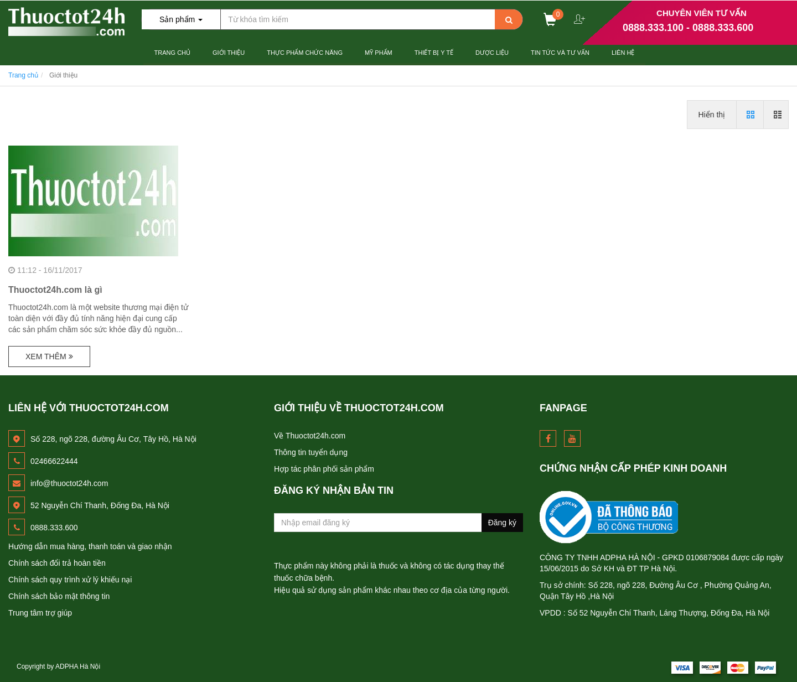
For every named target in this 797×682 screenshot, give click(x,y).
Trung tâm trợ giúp (40, 612)
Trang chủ (172, 52)
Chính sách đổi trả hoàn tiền (57, 563)
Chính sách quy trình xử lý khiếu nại (70, 579)
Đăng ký (502, 522)
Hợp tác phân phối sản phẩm (324, 468)
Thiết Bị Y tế (434, 52)
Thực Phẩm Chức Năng (305, 52)
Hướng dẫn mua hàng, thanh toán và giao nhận (90, 546)
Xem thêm (49, 356)
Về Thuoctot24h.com (309, 435)
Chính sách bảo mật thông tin (59, 596)
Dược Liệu (492, 52)
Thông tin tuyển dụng (311, 452)
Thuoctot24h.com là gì (55, 289)
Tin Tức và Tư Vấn (560, 52)
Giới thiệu (229, 52)
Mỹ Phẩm (378, 52)
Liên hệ (623, 52)
